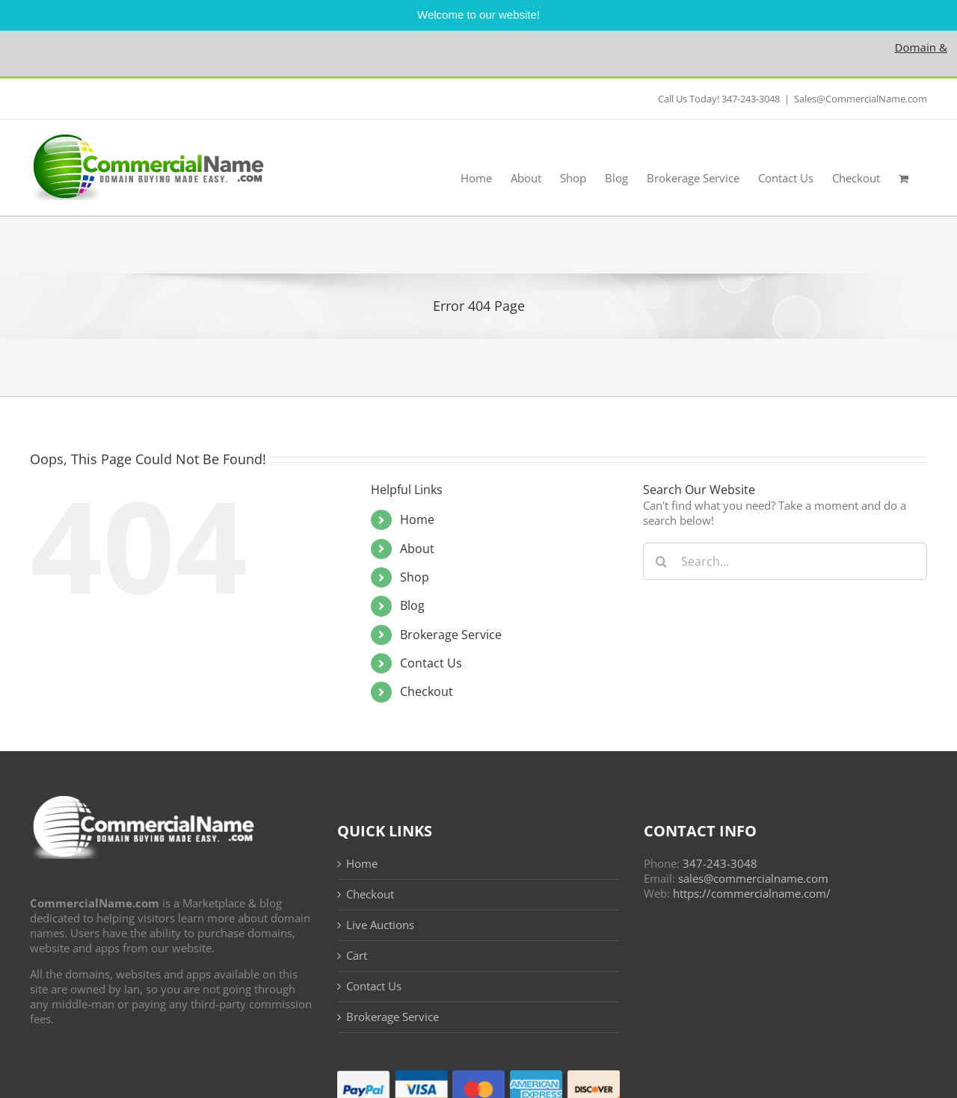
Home (417, 519)
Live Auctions (380, 925)
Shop (414, 577)
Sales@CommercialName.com (860, 98)
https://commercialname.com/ (752, 893)
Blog (412, 605)
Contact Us (431, 663)
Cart (356, 956)
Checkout (426, 691)
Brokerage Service (451, 634)
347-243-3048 (720, 863)
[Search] (661, 561)
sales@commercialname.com (753, 878)
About (417, 548)
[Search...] (785, 561)
